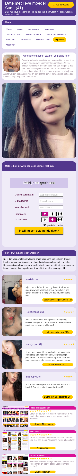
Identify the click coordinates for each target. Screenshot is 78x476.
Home (9, 29)
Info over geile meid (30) (57, 332)
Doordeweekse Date (56, 34)
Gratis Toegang (61, 4)
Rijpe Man (60, 39)
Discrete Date (43, 39)
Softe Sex (10, 39)
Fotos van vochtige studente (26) (58, 300)
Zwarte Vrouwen (42, 472)
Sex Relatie (33, 29)
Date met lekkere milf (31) (57, 364)
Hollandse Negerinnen (43, 424)
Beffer (20, 29)
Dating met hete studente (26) (57, 397)
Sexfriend (49, 29)
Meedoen (10, 44)
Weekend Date (33, 34)
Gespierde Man (13, 34)
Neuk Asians (42, 448)
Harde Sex (26, 39)
